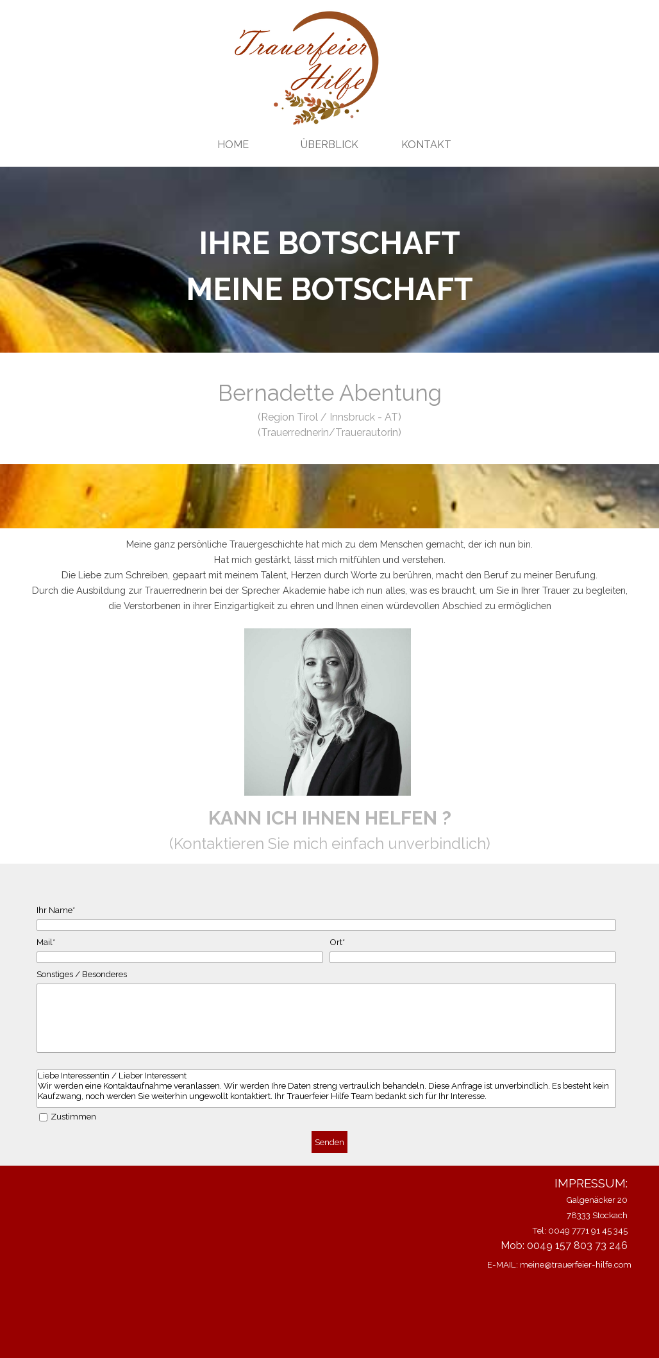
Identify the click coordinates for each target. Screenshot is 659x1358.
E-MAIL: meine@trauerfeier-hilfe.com (559, 1264)
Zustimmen (73, 1116)
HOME (233, 144)
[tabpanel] (329, 266)
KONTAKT (426, 144)
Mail (46, 942)
